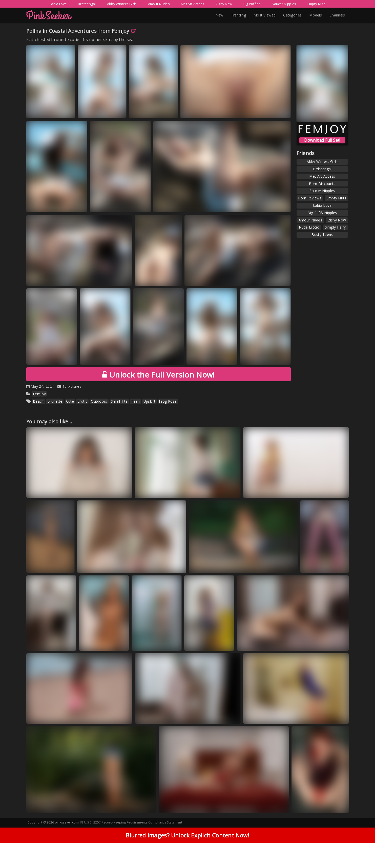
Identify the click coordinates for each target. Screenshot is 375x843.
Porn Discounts (322, 183)
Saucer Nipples (284, 4)
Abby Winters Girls (122, 4)
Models (315, 15)
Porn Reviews (309, 198)
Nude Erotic (309, 227)
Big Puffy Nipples (322, 212)
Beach (38, 401)
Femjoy (124, 30)
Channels (337, 15)
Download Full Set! (322, 140)
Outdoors (99, 401)
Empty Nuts (316, 4)
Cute (70, 401)
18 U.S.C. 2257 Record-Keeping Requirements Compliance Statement (130, 822)
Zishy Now (224, 4)
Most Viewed (265, 15)
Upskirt (149, 401)
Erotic (82, 401)
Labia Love (58, 4)
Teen (135, 401)
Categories (292, 15)
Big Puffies (252, 4)
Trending (238, 15)
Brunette (54, 401)
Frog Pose (168, 401)
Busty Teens (322, 234)
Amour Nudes (159, 4)
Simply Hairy (335, 227)
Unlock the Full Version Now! (158, 374)
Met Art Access (192, 4)
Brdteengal (87, 4)
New (219, 15)
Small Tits (119, 401)
